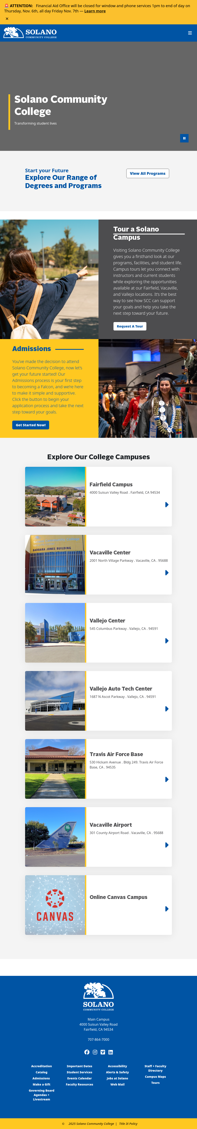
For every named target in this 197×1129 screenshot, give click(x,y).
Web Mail (118, 1084)
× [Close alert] (7, 18)
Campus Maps (155, 1077)
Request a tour (130, 326)
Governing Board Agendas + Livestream (41, 1094)
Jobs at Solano (117, 1078)
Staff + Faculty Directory (155, 1068)
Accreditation (41, 1066)
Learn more (95, 10)
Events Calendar (79, 1078)
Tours (155, 1083)
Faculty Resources (79, 1084)
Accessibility (117, 1066)
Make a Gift (41, 1084)
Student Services (79, 1072)
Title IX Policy (128, 1123)
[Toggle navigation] (190, 33)
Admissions (41, 1078)
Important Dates (79, 1066)
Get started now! (31, 425)
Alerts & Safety (117, 1072)
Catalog (41, 1072)
